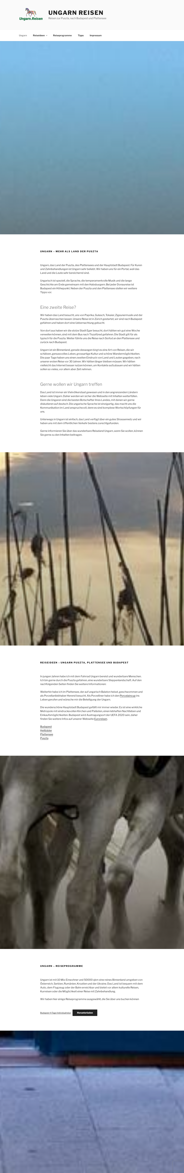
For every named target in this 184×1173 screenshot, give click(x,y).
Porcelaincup (128, 695)
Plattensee (46, 734)
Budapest (46, 726)
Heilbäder (46, 730)
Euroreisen (100, 718)
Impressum (96, 35)
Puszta (44, 738)
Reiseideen (40, 35)
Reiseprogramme (62, 35)
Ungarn (23, 35)
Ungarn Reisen (76, 12)
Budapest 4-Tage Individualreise (55, 1013)
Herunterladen (85, 1012)
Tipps (81, 35)
